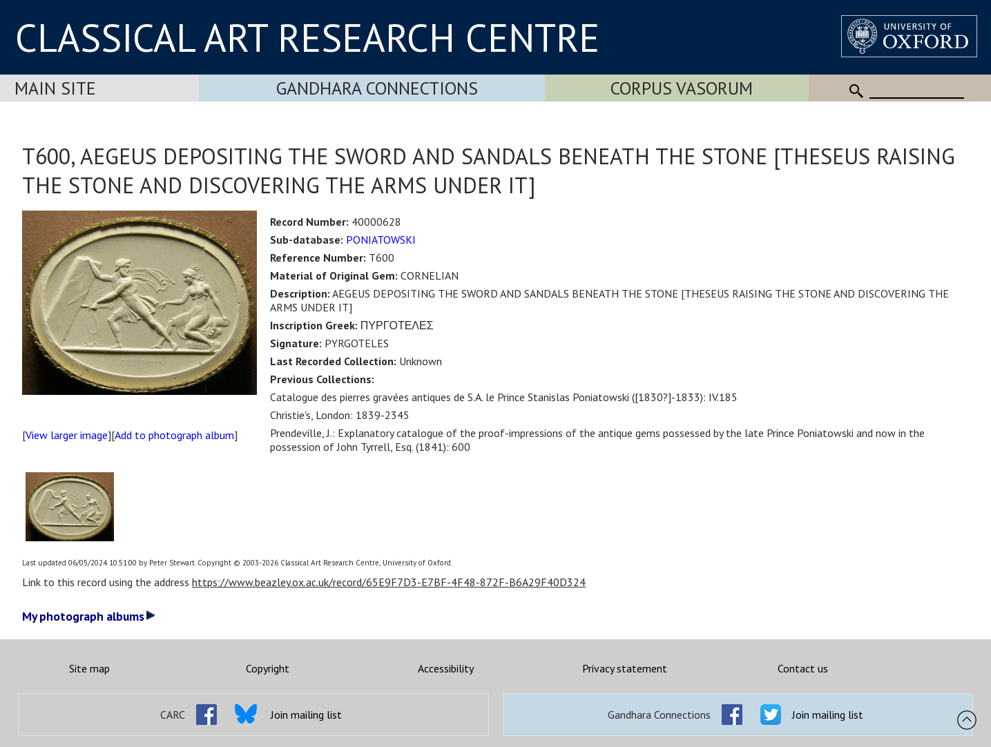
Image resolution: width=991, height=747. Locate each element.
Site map (89, 668)
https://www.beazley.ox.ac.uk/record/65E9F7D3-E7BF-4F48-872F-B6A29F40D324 (389, 582)
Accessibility (446, 668)
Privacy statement (624, 668)
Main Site (55, 88)
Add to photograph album (174, 435)
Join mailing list (306, 714)
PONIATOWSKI (381, 239)
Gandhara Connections (377, 88)
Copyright (267, 668)
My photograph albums (88, 616)
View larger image (67, 435)
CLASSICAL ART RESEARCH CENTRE (307, 37)
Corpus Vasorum (681, 88)
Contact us (803, 668)
